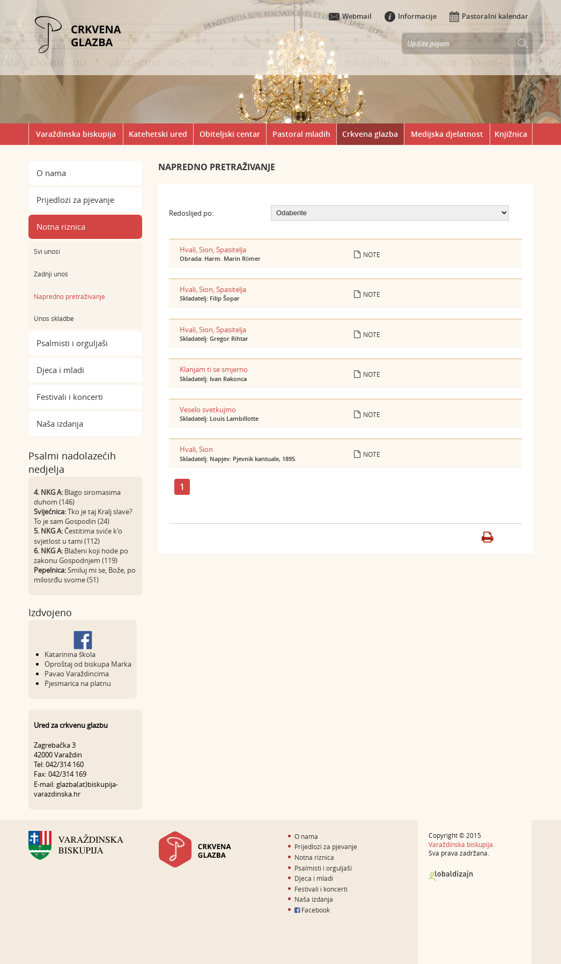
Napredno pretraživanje (69, 296)
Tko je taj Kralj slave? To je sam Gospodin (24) (83, 516)
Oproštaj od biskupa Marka (88, 664)
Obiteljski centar (230, 134)
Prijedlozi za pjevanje (75, 199)
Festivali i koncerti (69, 396)
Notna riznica (60, 226)
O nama (51, 172)
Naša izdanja (59, 423)
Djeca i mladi (60, 369)
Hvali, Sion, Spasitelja (213, 249)
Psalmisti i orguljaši (72, 343)
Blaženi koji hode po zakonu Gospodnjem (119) (81, 555)
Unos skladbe (54, 318)
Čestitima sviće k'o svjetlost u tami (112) (78, 535)
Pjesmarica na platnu (78, 683)
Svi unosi (47, 251)
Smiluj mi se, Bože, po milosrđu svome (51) (85, 575)
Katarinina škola (70, 654)
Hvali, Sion (196, 449)
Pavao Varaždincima (77, 673)
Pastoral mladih (301, 134)
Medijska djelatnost (447, 134)
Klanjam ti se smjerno (214, 369)
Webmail (350, 16)
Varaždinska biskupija (76, 134)
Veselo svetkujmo (208, 409)
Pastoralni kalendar (488, 16)
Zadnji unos (51, 273)
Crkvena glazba (370, 134)
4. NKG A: (48, 492)
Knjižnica (510, 134)
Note (367, 254)
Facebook (312, 909)
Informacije (411, 16)
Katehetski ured (158, 134)
